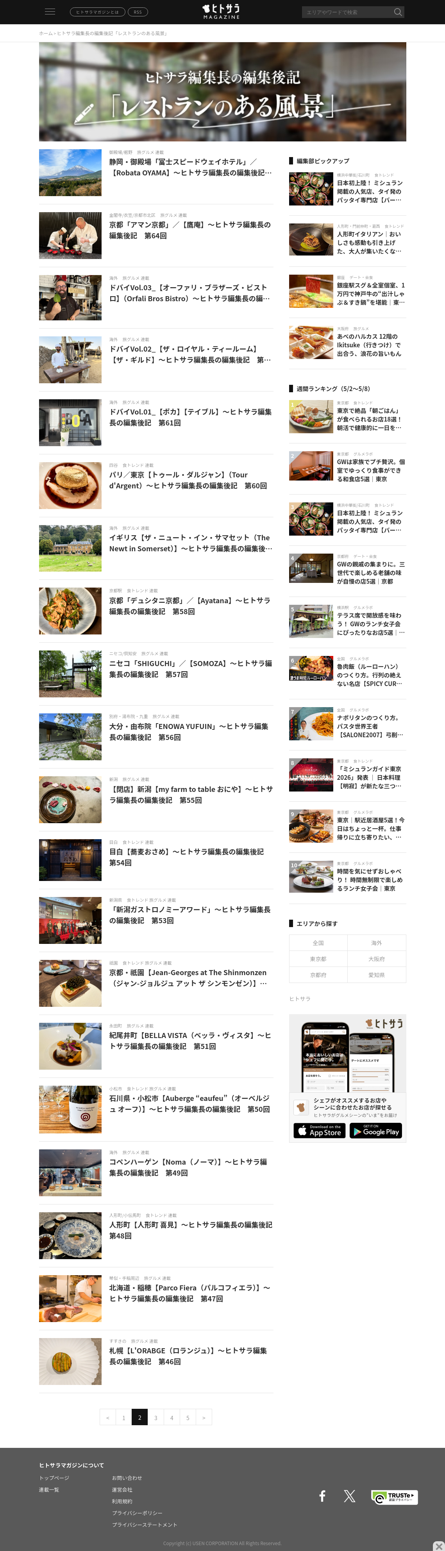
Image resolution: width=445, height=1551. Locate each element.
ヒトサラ (300, 998)
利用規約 (122, 1501)
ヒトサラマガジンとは (97, 12)
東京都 (318, 959)
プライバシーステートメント (145, 1524)
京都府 (318, 975)
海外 (376, 943)
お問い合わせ (127, 1477)
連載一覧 (49, 1489)
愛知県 (376, 975)
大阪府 (376, 959)
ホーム (46, 33)
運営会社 (122, 1489)
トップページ (54, 1477)
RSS (138, 12)
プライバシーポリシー (137, 1513)
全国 (318, 943)
